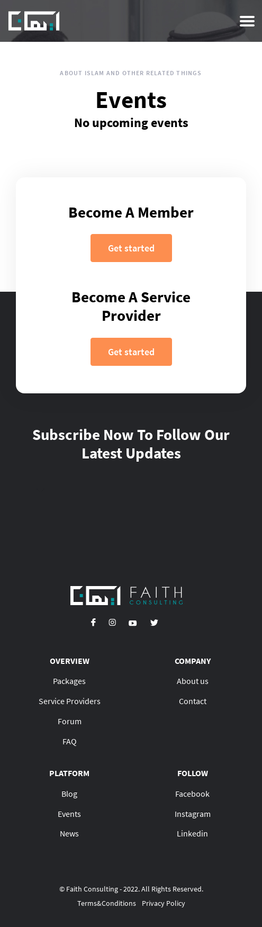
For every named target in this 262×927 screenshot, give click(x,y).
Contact (192, 701)
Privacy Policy (163, 903)
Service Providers (70, 701)
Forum (70, 721)
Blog (69, 793)
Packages (69, 681)
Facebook (192, 793)
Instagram (193, 813)
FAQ (69, 741)
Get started (131, 248)
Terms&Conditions (106, 903)
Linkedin (192, 833)
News (69, 833)
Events (69, 813)
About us (193, 681)
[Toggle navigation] (247, 21)
